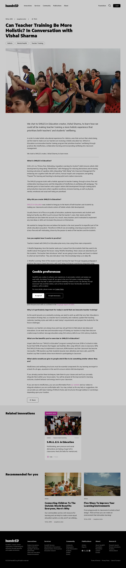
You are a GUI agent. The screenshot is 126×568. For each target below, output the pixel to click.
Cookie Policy (59, 289)
